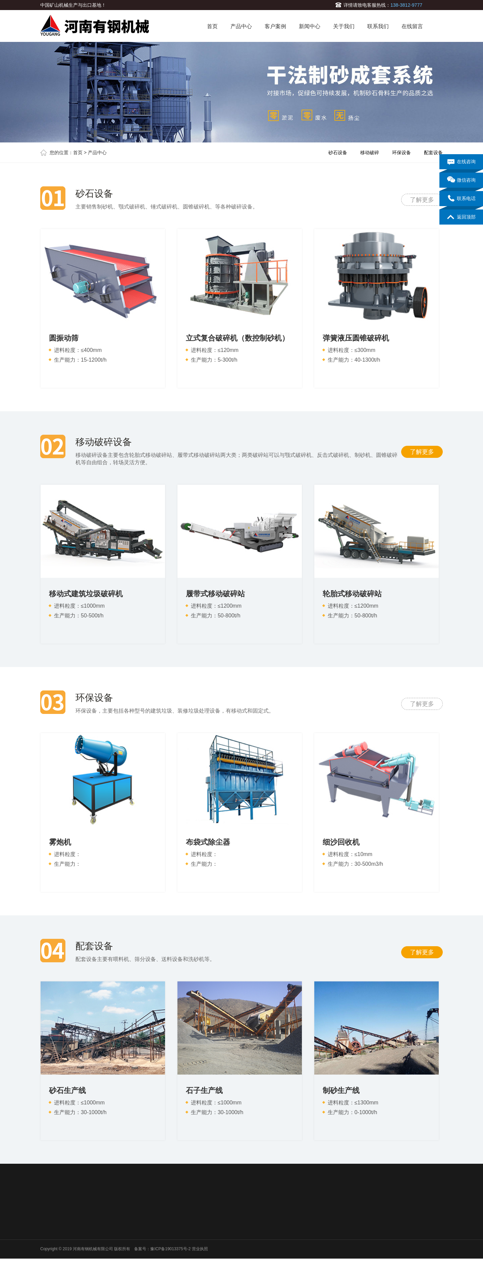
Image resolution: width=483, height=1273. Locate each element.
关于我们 (344, 26)
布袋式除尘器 (208, 842)
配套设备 (433, 152)
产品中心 (241, 26)
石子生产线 (204, 1090)
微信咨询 (461, 180)
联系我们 (378, 26)
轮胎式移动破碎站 (352, 594)
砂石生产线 (67, 1090)
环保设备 (401, 152)
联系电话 (461, 199)
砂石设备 (337, 152)
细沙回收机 (341, 842)
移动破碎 (369, 152)
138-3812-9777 (406, 5)
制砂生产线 (341, 1090)
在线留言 (412, 26)
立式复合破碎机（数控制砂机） (237, 338)
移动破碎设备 (103, 442)
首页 (212, 26)
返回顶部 (461, 217)
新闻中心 (309, 26)
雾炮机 (60, 842)
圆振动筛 (63, 338)
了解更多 (422, 199)
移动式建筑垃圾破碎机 (86, 594)
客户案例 (275, 26)
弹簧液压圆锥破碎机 (356, 338)
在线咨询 (461, 162)
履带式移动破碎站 (215, 594)
